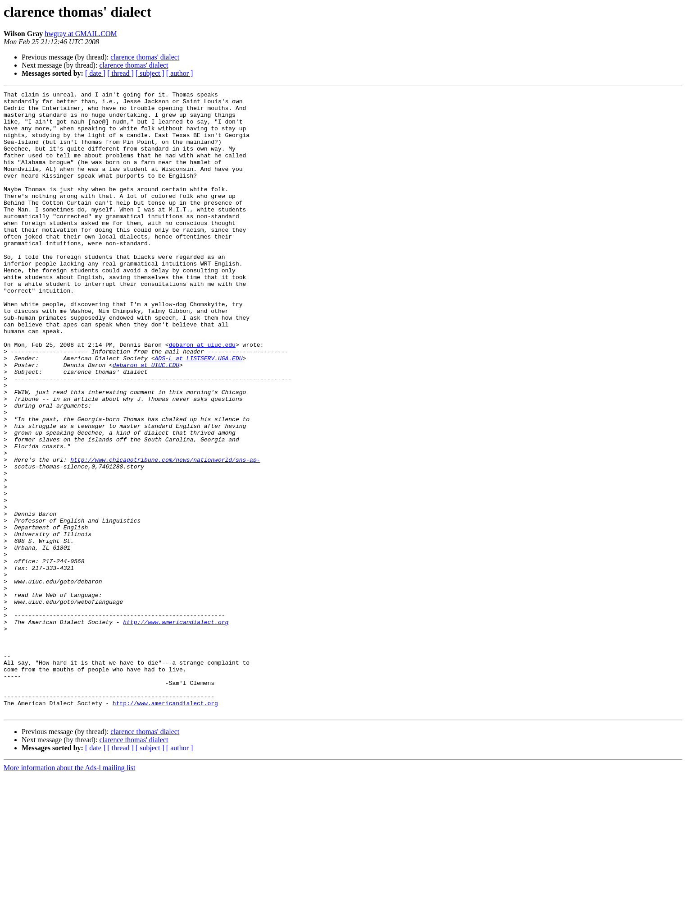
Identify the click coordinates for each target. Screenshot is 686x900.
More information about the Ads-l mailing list (69, 892)
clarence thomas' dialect (144, 57)
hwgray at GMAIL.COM (81, 33)
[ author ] (179, 73)
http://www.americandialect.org (175, 729)
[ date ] (95, 73)
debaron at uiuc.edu (202, 396)
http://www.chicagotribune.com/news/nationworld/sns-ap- (165, 534)
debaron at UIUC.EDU (146, 420)
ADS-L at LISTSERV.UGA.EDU (198, 412)
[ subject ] (150, 73)
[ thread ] (120, 73)
